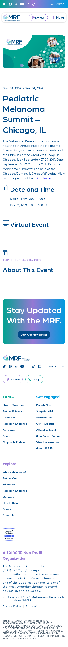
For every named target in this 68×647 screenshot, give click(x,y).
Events (7, 509)
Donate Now (43, 405)
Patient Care (10, 478)
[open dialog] (58, 17)
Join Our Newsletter (34, 334)
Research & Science (15, 423)
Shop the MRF (44, 411)
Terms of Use (34, 606)
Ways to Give (44, 417)
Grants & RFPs (44, 448)
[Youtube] (22, 4)
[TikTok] (33, 4)
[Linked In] (28, 4)
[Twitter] (4, 4)
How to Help (10, 503)
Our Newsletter (45, 423)
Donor (6, 436)
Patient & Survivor (13, 411)
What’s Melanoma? (14, 472)
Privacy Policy (12, 606)
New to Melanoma (14, 405)
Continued (44, 178)
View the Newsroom (48, 442)
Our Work (8, 497)
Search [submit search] (57, 4)
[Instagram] (16, 4)
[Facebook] (10, 4)
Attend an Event (46, 430)
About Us (8, 515)
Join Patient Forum (48, 436)
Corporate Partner (14, 442)
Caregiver (9, 417)
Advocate (9, 430)
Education (9, 484)
